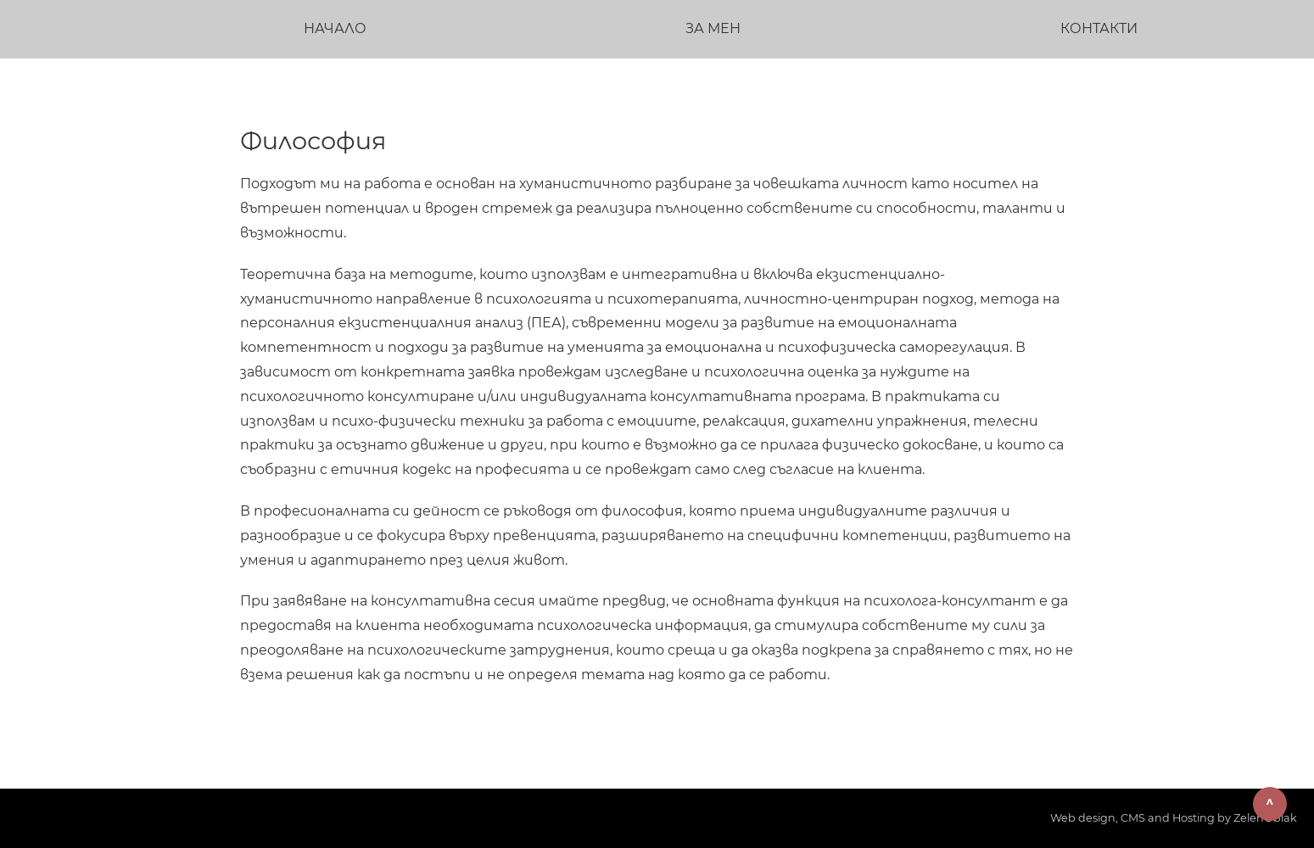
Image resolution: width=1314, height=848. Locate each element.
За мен (713, 28)
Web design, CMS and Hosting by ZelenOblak (1173, 818)
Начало (335, 28)
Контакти (1099, 28)
